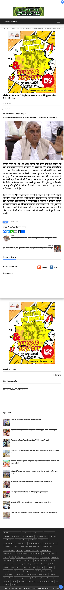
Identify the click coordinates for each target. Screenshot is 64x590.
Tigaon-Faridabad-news (45, 581)
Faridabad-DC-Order (35, 543)
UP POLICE (15, 585)
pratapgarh (46, 571)
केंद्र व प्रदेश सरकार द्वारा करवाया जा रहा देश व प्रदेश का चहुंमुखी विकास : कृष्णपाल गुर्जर (34, 430)
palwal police (8, 571)
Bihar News (15, 536)
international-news (32, 557)
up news (6, 585)
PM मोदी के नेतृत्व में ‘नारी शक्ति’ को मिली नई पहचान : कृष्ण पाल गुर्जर (29, 492)
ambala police (49, 533)
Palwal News (49, 567)
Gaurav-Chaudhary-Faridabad (29, 547)
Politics (38, 571)
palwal (41, 567)
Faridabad (33, 540)
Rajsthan (52, 574)
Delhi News (53, 536)
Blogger (44, 267)
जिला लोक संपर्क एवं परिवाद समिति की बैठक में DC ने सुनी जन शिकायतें (30, 440)
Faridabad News (9, 543)
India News (20, 557)
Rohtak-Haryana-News (22, 578)
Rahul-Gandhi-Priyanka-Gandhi (37, 574)
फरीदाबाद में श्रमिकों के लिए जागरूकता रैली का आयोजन (26, 419)
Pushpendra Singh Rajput (15, 113)
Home (4, 28)
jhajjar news (45, 557)
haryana (19, 550)
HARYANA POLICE (9, 553)
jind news (55, 557)
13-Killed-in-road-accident (12, 533)
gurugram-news (9, 550)
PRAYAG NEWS (8, 574)
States (14, 581)
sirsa (56, 578)
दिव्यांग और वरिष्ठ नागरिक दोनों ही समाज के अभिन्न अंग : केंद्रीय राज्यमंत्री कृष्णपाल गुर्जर (34, 512)
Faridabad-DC (21, 543)
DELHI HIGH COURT (41, 536)
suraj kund (22, 581)
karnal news (8, 560)
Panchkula (18, 571)
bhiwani (6, 536)
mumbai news (15, 567)
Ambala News (37, 533)
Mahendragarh (20, 564)
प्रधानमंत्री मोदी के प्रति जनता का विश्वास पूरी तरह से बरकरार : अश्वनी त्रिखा (31, 502)
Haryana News (12, 28)
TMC (57, 581)
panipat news (29, 571)
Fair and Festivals (21, 540)
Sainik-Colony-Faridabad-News (42, 578)
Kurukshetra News (41, 560)
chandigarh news (27, 536)
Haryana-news (35, 553)
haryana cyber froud (31, 550)
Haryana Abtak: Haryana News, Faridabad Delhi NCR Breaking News (25, 588)
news (25, 567)
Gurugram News (47, 547)
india (12, 557)
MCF (51, 564)
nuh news (32, 567)
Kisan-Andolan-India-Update (23, 560)
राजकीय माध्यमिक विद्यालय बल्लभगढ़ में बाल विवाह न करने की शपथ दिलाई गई (31, 481)
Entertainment (8, 540)
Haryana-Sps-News (49, 553)
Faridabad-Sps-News (10, 547)
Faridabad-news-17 (50, 543)
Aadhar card (27, 533)
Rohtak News (8, 578)
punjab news (20, 574)
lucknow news (8, 564)
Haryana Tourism (22, 553)
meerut (6, 567)
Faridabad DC (43, 540)
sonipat (6, 581)
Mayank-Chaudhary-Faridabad (37, 564)
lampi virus (53, 560)
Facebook (57, 267)
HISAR (6, 557)
